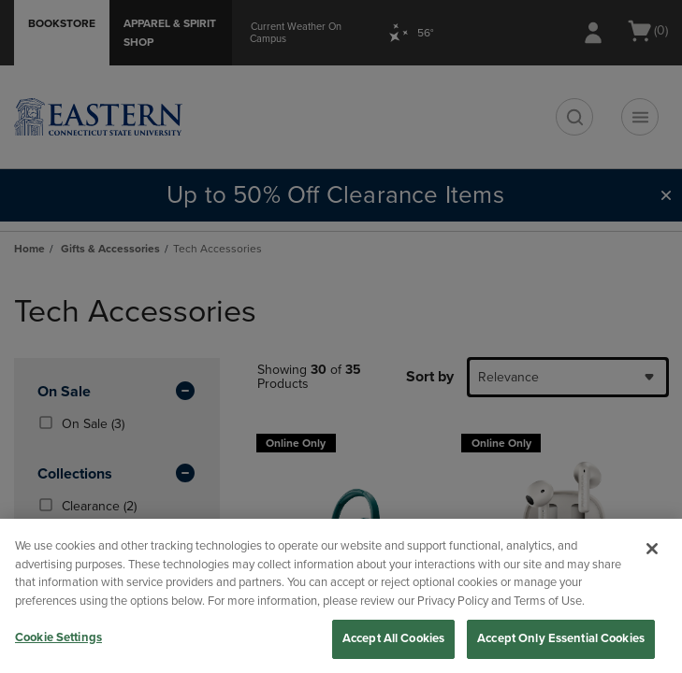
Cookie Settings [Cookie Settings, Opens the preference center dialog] (58, 637)
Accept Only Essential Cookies (561, 638)
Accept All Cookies (393, 638)
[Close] (652, 548)
